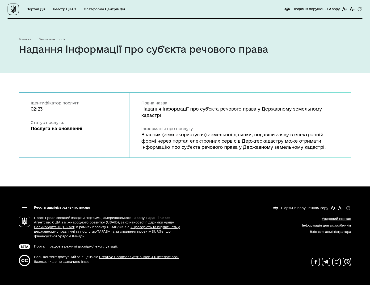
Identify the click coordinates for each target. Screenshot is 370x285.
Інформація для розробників (326, 225)
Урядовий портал (336, 219)
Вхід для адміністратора (330, 232)
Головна (25, 39)
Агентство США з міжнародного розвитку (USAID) (76, 222)
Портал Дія (36, 9)
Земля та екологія (52, 39)
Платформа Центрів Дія (104, 9)
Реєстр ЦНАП (64, 9)
